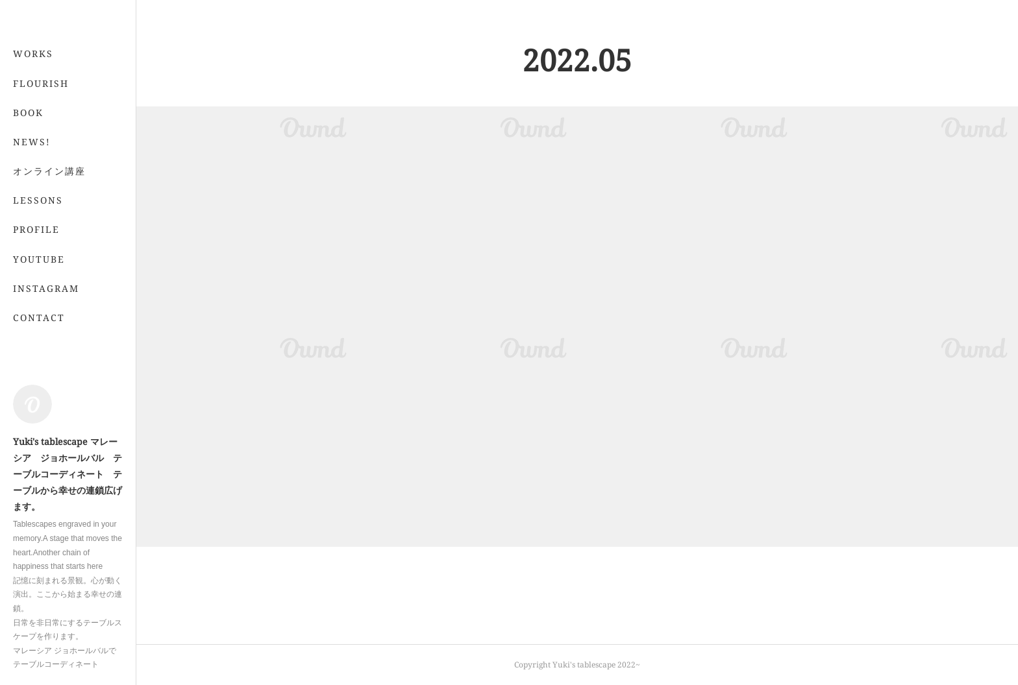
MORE (29, 252)
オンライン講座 (49, 223)
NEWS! (32, 193)
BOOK (28, 164)
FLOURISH (41, 134)
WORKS (33, 105)
